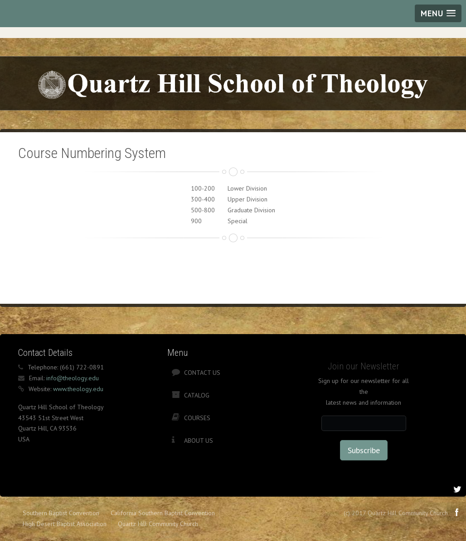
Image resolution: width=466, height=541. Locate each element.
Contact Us (202, 373)
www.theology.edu (78, 389)
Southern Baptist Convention (61, 513)
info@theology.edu (72, 378)
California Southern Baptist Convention (163, 513)
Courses (197, 418)
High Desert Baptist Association (65, 524)
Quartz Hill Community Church (158, 524)
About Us (198, 440)
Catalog (196, 395)
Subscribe (364, 450)
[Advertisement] (183, 269)
